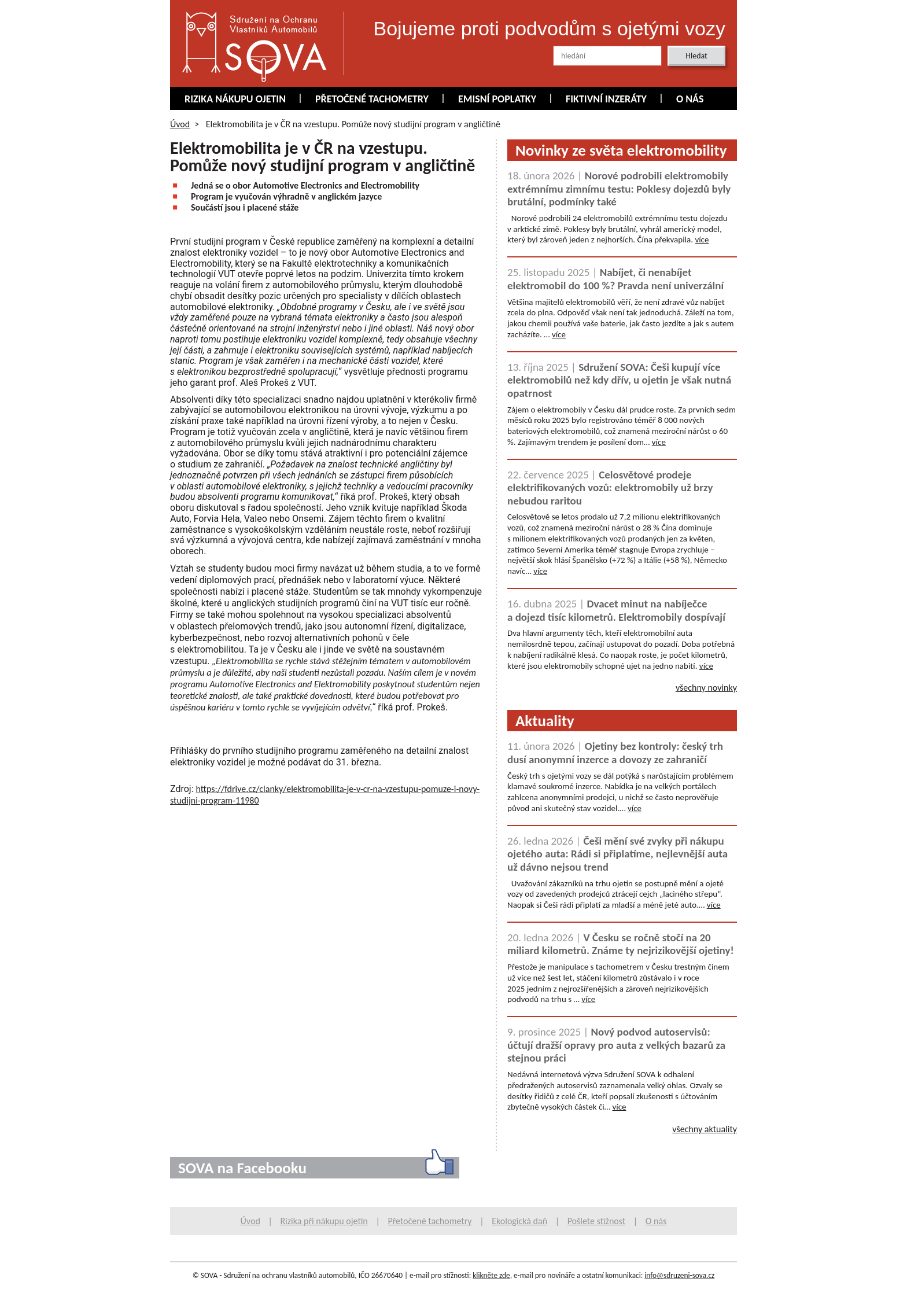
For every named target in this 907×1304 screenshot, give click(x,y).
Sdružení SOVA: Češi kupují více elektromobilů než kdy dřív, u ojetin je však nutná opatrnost (619, 380)
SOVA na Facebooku (242, 1167)
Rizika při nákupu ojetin (323, 1220)
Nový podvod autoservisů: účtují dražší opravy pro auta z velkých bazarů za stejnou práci (616, 1044)
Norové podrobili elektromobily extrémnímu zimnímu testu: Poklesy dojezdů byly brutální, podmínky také (619, 188)
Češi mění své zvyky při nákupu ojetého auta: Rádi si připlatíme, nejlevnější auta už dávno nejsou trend (617, 854)
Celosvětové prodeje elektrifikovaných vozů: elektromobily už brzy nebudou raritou (610, 487)
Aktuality (544, 720)
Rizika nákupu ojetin (235, 99)
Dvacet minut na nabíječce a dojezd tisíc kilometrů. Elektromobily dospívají (616, 610)
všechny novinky (706, 687)
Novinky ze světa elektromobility (621, 150)
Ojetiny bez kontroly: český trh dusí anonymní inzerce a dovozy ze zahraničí (615, 752)
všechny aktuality (704, 1128)
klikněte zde (491, 1275)
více (702, 239)
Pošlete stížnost (596, 1220)
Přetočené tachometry (372, 99)
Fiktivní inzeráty (606, 99)
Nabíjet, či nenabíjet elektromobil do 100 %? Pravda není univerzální (615, 279)
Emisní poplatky (497, 99)
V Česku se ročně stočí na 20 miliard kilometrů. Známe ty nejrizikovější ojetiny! (620, 944)
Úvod (180, 124)
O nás (690, 99)
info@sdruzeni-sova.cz (679, 1275)
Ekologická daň (519, 1220)
